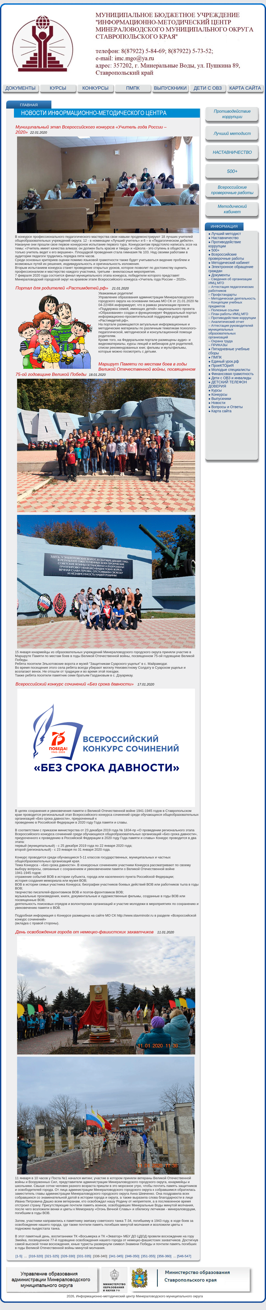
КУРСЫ (58, 88)
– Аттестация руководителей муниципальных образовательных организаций (230, 331)
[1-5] (18, 1256)
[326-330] (68, 1256)
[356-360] (164, 1256)
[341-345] (116, 1256)
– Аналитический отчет (226, 322)
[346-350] (132, 1256)
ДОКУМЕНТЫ (20, 88)
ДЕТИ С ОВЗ (208, 88)
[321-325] (52, 1256)
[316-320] (36, 1256)
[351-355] (148, 1256)
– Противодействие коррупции (232, 318)
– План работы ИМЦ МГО (228, 314)
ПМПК (133, 88)
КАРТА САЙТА (245, 88)
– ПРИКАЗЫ (218, 345)
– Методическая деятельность (232, 298)
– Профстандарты (222, 294)
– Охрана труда (220, 341)
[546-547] (184, 1256)
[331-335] (84, 1256)
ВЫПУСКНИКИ (170, 88)
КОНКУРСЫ (95, 88)
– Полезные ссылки (223, 310)
